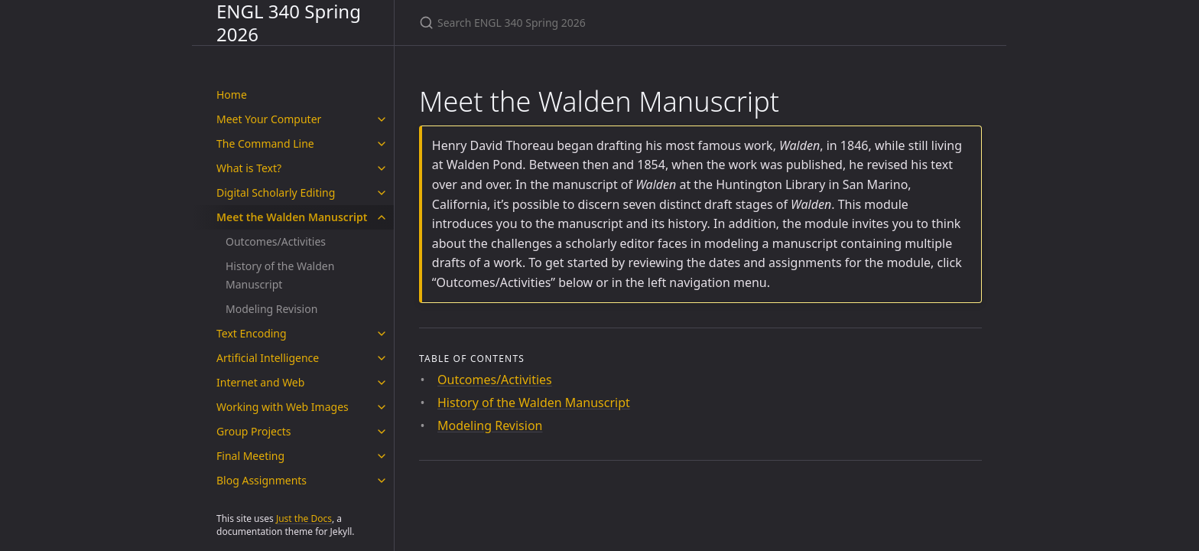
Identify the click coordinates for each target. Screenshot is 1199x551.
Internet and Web (260, 382)
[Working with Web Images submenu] (381, 407)
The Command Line (265, 143)
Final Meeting (250, 455)
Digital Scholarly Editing (275, 192)
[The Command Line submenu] (381, 144)
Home (231, 94)
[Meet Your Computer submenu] (381, 119)
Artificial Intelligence (267, 357)
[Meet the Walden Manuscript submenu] (381, 217)
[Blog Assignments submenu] (381, 480)
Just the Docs (304, 518)
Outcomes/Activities (276, 241)
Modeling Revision (271, 309)
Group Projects (253, 431)
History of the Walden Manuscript (280, 275)
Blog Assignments (261, 480)
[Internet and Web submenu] (381, 382)
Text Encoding (251, 333)
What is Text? (248, 168)
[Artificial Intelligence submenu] (381, 358)
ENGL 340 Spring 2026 (288, 22)
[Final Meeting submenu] (381, 456)
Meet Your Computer (268, 119)
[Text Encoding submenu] (381, 333)
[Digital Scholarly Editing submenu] (381, 193)
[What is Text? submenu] (381, 168)
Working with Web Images (282, 406)
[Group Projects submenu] (381, 431)
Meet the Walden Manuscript (291, 217)
